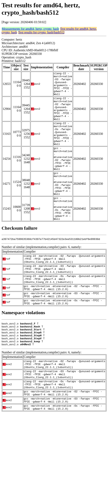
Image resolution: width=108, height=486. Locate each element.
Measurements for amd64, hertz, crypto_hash (30, 28)
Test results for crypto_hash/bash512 (41, 32)
